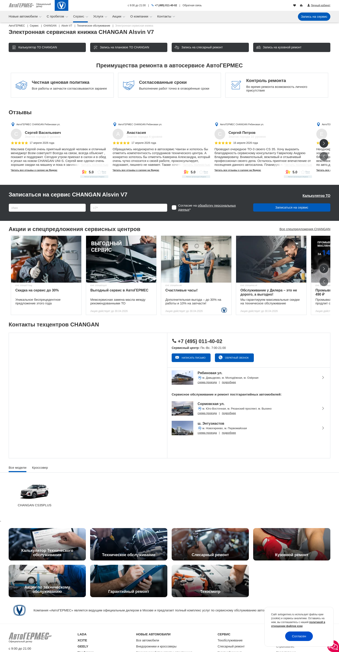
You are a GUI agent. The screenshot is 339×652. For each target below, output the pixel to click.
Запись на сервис (314, 16)
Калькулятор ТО (316, 196)
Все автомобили (147, 640)
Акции (117, 16)
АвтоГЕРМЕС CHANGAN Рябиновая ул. (38, 124)
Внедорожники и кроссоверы (156, 646)
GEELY (83, 646)
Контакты (164, 16)
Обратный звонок (236, 357)
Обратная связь (192, 5)
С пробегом (56, 16)
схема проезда (207, 382)
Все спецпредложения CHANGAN (305, 229)
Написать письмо (193, 357)
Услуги (98, 16)
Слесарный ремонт (231, 646)
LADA (82, 634)
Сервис (79, 16)
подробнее (229, 382)
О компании (139, 16)
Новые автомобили (23, 16)
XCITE (82, 640)
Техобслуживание (230, 640)
